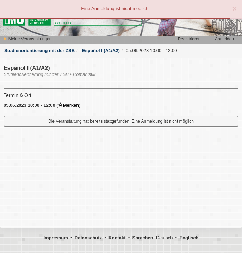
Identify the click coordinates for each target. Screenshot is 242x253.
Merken (68, 105)
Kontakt (116, 237)
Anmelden (224, 39)
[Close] (234, 8)
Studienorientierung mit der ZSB (39, 50)
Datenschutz (88, 237)
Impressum (55, 237)
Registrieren (189, 39)
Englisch (188, 237)
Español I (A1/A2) (100, 50)
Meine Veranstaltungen (27, 39)
